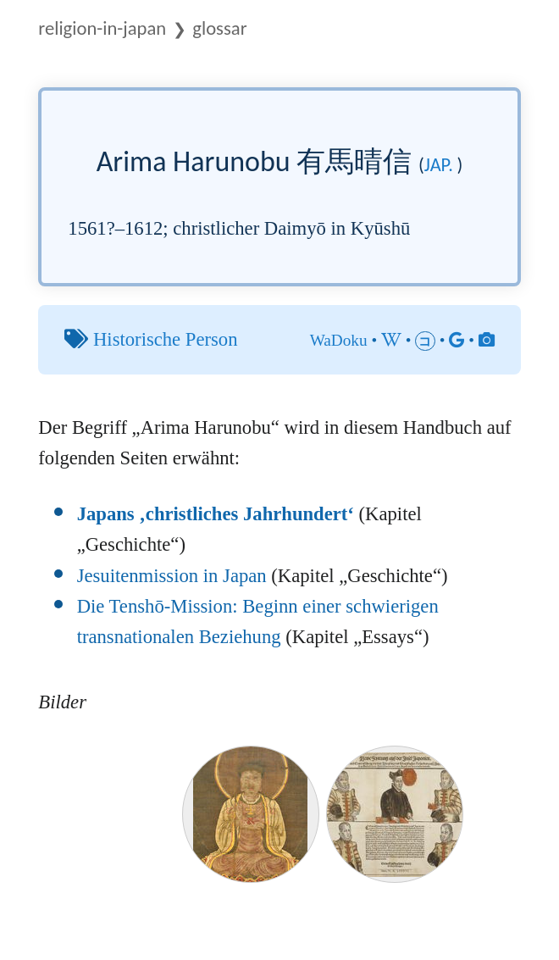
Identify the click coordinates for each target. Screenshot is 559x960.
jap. (438, 164)
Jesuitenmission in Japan (172, 575)
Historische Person (165, 339)
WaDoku (339, 340)
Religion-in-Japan (102, 28)
